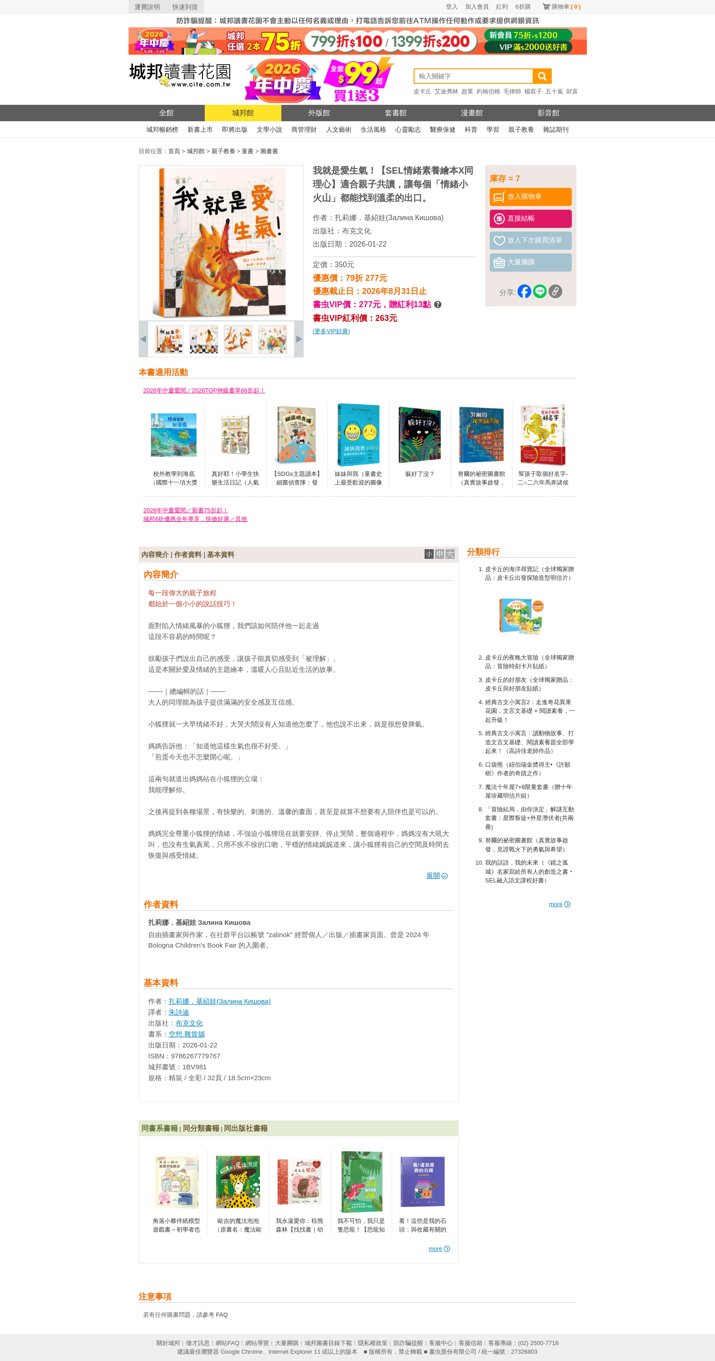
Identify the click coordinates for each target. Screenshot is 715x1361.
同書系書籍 (159, 1128)
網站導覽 (257, 1343)
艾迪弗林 (446, 91)
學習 (493, 129)
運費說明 (147, 6)
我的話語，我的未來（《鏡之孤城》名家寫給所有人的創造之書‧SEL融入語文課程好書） (529, 871)
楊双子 (533, 91)
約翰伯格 (488, 91)
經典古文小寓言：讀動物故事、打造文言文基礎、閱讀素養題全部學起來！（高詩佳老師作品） (529, 742)
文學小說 (269, 129)
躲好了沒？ (420, 473)
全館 (166, 113)
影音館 (549, 113)
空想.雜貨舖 (187, 1034)
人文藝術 (339, 129)
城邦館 (243, 113)
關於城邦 (168, 1343)
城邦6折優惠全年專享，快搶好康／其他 (195, 519)
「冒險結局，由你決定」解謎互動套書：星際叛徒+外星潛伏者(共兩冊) (529, 818)
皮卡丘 (422, 91)
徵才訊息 (198, 1343)
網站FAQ (227, 1343)
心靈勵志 (408, 129)
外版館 (319, 113)
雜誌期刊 (556, 129)
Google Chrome (242, 1351)
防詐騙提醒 (408, 1343)
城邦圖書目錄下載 (328, 1343)
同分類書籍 (201, 1128)
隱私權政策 (373, 1343)
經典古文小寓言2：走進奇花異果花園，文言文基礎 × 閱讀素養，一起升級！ (530, 711)
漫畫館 (472, 113)
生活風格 (373, 129)
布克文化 (356, 231)
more (559, 904)
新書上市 (200, 129)
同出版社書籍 (246, 1128)
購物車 (566, 6)
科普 (471, 129)
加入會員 (477, 6)
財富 (572, 91)
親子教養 (521, 129)
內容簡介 (155, 554)
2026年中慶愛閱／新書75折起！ (185, 510)
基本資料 (220, 554)
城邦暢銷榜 (162, 129)
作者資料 (188, 554)
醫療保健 (443, 129)
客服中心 (441, 1343)
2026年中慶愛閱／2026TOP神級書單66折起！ (204, 390)
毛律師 (512, 91)
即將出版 (235, 129)
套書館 (396, 113)
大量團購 (287, 1343)
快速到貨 (185, 6)
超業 (467, 91)
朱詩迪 (179, 1012)
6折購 (522, 6)
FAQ (222, 1314)
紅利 (502, 6)
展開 (437, 875)
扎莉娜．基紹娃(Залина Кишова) (389, 218)
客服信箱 (470, 1343)
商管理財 (304, 129)
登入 (452, 6)
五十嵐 (554, 91)
